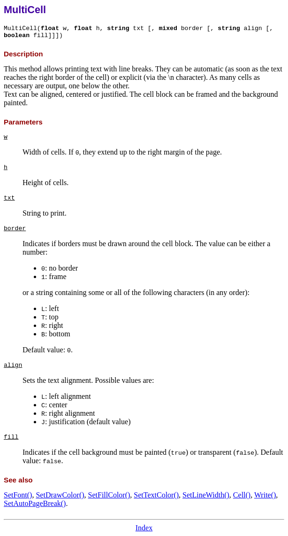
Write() (265, 495)
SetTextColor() (156, 495)
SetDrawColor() (60, 495)
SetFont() (18, 495)
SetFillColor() (109, 495)
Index (144, 528)
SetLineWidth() (205, 495)
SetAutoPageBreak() (35, 503)
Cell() (241, 495)
